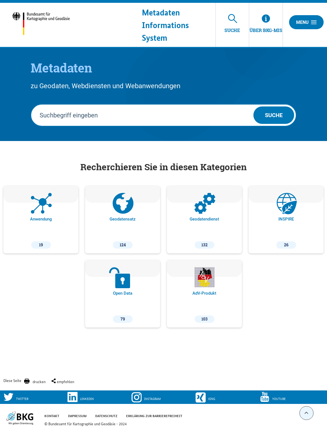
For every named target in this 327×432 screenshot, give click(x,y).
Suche (274, 115)
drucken (39, 381)
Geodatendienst (204, 221)
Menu (306, 22)
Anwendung (41, 221)
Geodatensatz (123, 221)
